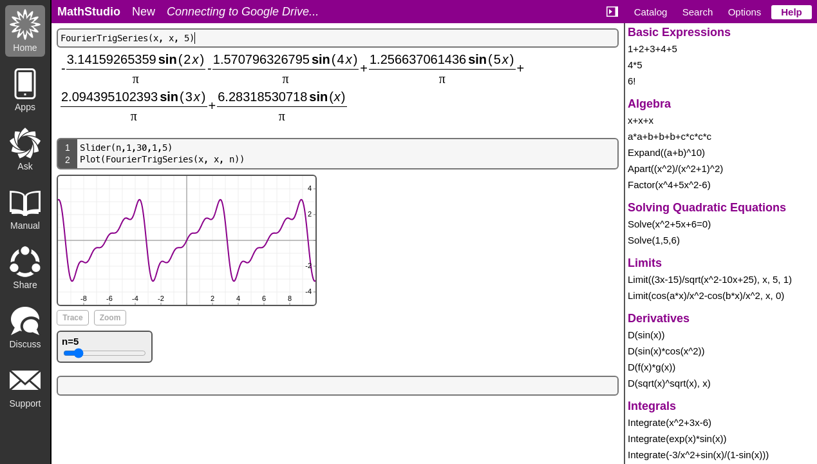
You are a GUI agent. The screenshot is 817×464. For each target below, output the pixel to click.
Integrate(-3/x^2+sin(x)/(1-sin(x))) (698, 454)
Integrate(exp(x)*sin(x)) (677, 438)
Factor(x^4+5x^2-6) (669, 184)
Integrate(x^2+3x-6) (669, 422)
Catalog (651, 11)
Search (697, 11)
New (143, 11)
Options (745, 11)
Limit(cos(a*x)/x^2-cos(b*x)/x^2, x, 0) (706, 295)
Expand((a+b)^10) (666, 152)
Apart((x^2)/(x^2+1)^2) (675, 168)
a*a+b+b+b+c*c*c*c (669, 136)
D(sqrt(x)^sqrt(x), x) (669, 383)
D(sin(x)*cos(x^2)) (666, 350)
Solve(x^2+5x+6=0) (669, 223)
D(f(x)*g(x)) (651, 367)
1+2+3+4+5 (652, 48)
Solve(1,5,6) (654, 240)
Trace (72, 317)
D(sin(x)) (646, 334)
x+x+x (640, 120)
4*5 (635, 64)
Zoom (110, 317)
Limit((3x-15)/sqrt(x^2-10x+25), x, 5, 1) (710, 279)
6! (632, 80)
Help (791, 11)
